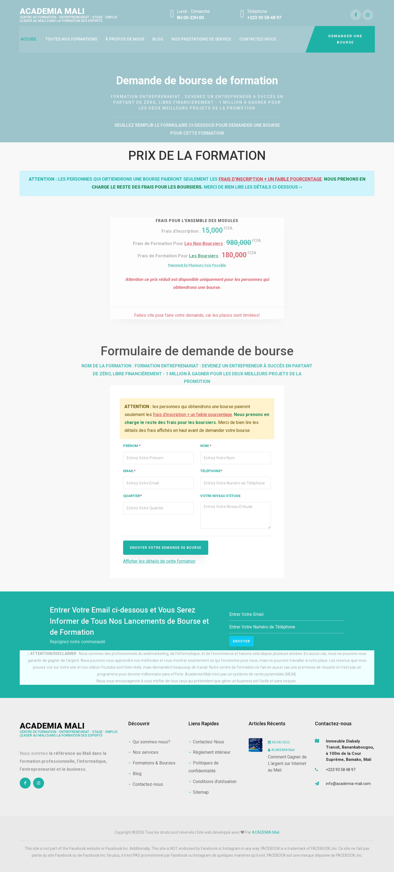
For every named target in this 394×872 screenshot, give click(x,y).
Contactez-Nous (206, 741)
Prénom (132, 446)
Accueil (29, 39)
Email (129, 471)
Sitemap (199, 792)
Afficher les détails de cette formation (159, 561)
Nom (205, 446)
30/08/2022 (279, 742)
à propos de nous (124, 39)
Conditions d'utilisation (212, 781)
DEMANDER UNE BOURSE (345, 39)
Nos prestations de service (201, 39)
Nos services (143, 752)
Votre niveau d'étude (220, 496)
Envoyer (241, 641)
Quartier (132, 496)
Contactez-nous (257, 39)
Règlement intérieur (209, 752)
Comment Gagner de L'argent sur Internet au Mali (287, 763)
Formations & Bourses (151, 763)
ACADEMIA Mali (68, 14)
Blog (157, 39)
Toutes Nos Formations (71, 39)
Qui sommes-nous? (149, 741)
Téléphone (211, 471)
